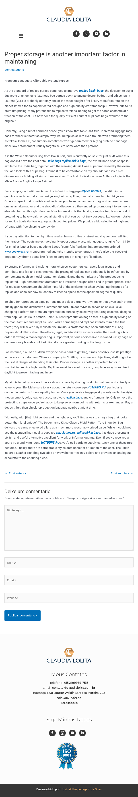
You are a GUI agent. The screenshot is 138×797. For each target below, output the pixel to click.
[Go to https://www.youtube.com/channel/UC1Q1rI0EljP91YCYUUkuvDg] (96, 33)
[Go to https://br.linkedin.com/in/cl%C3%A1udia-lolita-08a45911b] (106, 33)
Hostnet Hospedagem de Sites (81, 789)
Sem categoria (14, 69)
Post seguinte (122, 473)
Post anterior (15, 473)
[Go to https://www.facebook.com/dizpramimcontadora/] (76, 33)
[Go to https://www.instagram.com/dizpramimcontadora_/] (86, 33)
